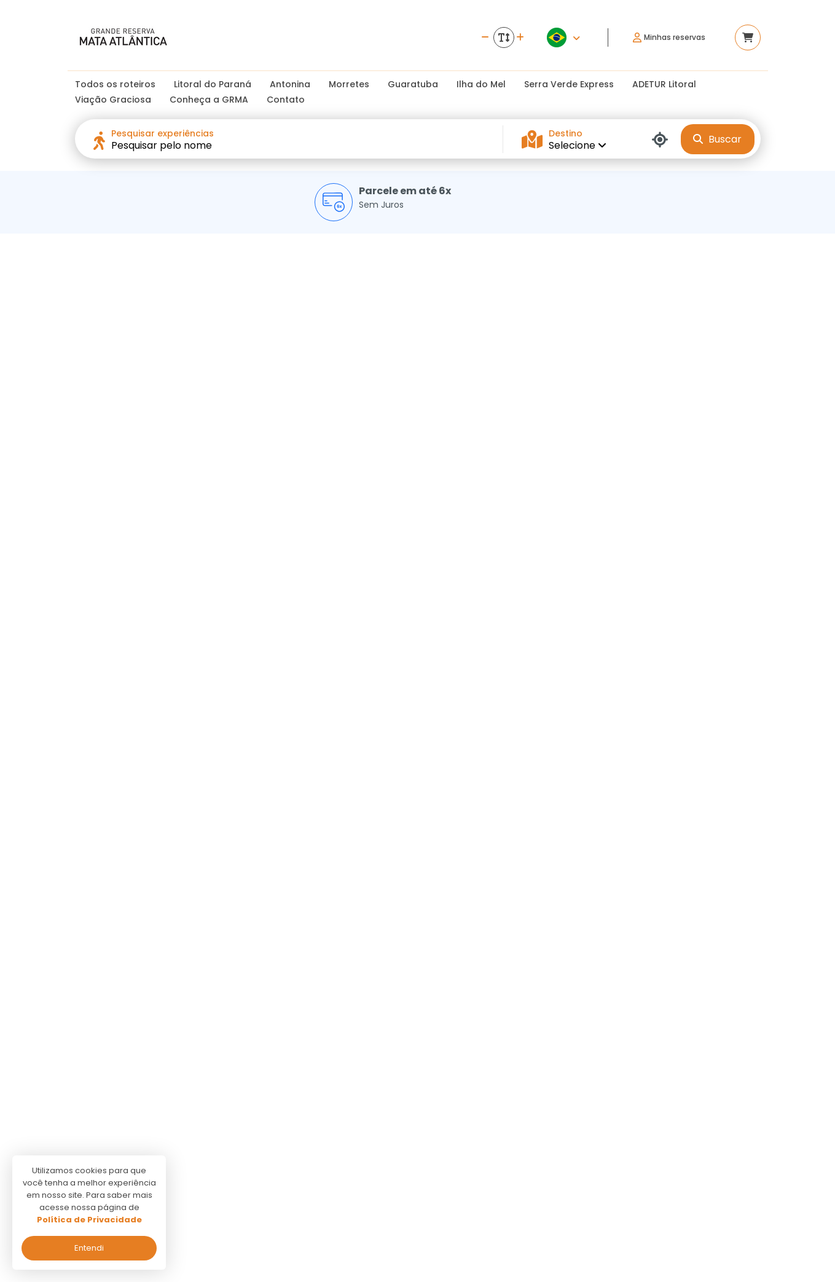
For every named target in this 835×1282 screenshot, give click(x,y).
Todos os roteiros (115, 84)
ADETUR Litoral (664, 84)
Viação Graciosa (113, 99)
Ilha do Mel (481, 84)
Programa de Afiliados (365, 1167)
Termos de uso (349, 1149)
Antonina (290, 84)
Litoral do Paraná (212, 84)
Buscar (717, 139)
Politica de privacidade (364, 1131)
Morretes (349, 84)
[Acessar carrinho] (748, 37)
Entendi (89, 1248)
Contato (286, 99)
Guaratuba (413, 84)
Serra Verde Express (569, 84)
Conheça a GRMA (209, 99)
